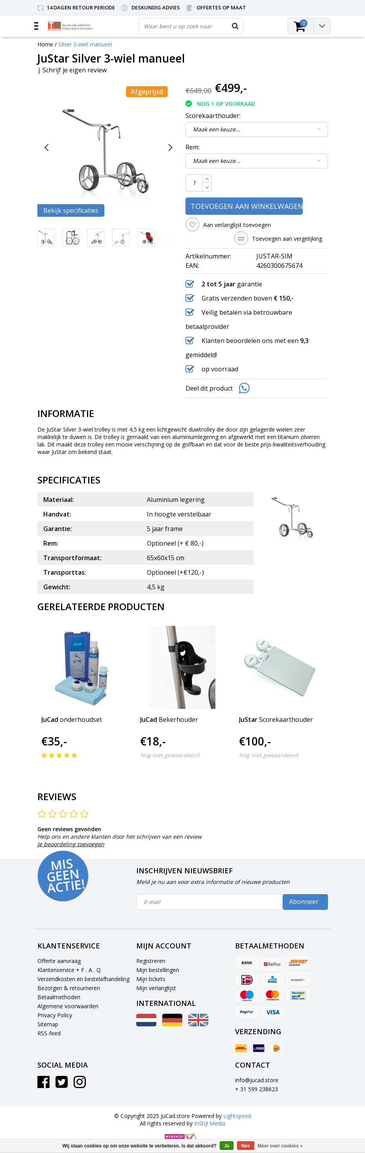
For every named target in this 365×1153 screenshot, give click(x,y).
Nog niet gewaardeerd (169, 755)
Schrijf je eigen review (75, 70)
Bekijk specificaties (70, 210)
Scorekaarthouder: (213, 115)
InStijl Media (209, 1123)
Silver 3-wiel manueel (85, 44)
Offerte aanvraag (59, 961)
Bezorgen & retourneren (68, 988)
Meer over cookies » (280, 1146)
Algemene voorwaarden (67, 1006)
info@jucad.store (256, 1080)
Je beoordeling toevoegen (70, 844)
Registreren (150, 961)
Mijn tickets (150, 979)
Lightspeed (237, 1116)
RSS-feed (49, 1033)
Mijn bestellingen (157, 970)
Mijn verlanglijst (156, 988)
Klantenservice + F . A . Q (69, 970)
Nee (245, 1146)
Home (45, 44)
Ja (226, 1146)
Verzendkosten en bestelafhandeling (83, 979)
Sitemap (47, 1024)
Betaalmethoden (58, 997)
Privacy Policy (54, 1015)
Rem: (192, 147)
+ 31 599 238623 (256, 1089)
